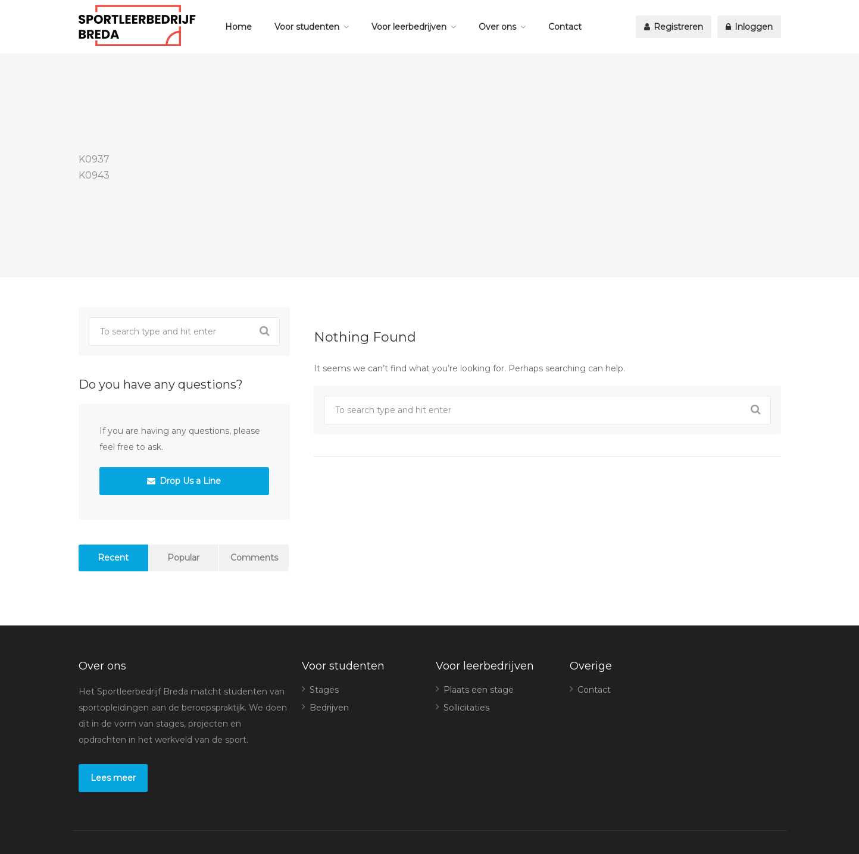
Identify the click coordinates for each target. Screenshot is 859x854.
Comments (254, 557)
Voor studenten (306, 26)
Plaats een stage (478, 689)
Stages (324, 689)
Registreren (673, 26)
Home (238, 26)
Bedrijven (329, 707)
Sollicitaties (466, 707)
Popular (183, 557)
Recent (113, 557)
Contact (565, 26)
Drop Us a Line (184, 481)
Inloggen (749, 26)
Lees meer (113, 777)
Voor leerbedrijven (408, 26)
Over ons (497, 26)
